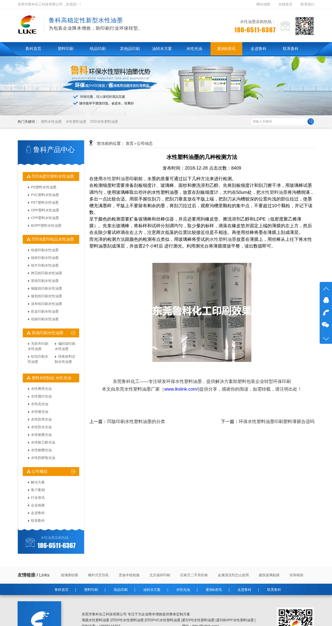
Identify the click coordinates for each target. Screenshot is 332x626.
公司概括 (39, 471)
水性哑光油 (39, 412)
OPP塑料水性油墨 (45, 210)
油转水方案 (152, 590)
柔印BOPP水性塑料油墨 (235, 620)
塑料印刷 (91, 590)
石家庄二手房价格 (194, 575)
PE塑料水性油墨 (43, 187)
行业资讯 (38, 498)
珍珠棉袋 (296, 575)
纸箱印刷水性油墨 (45, 319)
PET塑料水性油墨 (44, 202)
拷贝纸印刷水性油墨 (46, 273)
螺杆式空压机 (98, 575)
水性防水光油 (41, 427)
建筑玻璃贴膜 (269, 575)
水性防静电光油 (43, 458)
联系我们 (307, 4)
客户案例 (38, 490)
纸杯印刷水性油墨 (45, 258)
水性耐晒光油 (41, 450)
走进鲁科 (38, 513)
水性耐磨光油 (41, 435)
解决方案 (38, 482)
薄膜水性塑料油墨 (95, 620)
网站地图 (263, 4)
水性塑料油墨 (76, 122)
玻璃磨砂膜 (69, 575)
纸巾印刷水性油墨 (45, 265)
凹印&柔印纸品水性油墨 (52, 239)
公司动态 (145, 143)
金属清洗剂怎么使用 (233, 575)
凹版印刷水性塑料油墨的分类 (136, 421)
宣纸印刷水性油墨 (45, 281)
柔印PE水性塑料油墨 (198, 620)
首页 (130, 143)
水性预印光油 (41, 396)
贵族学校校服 (129, 575)
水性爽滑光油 (41, 389)
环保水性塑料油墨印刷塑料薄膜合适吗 (276, 421)
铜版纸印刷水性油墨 (46, 288)
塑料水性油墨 (51, 122)
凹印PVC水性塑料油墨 (162, 620)
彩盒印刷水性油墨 (45, 311)
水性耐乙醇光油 (43, 442)
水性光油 (183, 590)
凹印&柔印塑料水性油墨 (52, 176)
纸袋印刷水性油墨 (45, 250)
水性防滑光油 (41, 419)
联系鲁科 (38, 521)
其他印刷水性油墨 (47, 333)
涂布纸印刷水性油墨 (46, 304)
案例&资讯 (214, 590)
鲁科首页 (62, 590)
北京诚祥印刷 (159, 575)
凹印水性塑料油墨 (104, 122)
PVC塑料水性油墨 (45, 195)
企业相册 (38, 505)
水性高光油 (39, 404)
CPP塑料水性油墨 (45, 218)
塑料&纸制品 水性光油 (51, 378)
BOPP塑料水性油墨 (46, 225)
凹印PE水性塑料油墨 (127, 620)
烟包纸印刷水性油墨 (46, 296)
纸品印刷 (121, 590)
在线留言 (285, 4)
